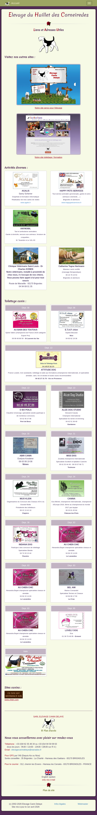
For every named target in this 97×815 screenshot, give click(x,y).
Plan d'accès (48, 725)
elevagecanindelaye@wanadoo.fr (26, 750)
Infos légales (60, 804)
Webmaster (83, 804)
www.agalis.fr (25, 202)
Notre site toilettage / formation (48, 135)
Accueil (12, 4)
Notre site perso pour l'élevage (48, 86)
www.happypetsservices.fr (71, 202)
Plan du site (48, 790)
